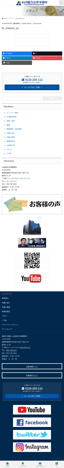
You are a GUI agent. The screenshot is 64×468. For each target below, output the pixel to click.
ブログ (9, 149)
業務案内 (5, 298)
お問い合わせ (40, 464)
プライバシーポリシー (10, 324)
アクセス (22, 464)
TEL (56, 464)
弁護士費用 (11, 137)
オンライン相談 (12, 112)
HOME (7, 464)
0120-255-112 (25, 178)
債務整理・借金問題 (14, 129)
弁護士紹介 (11, 133)
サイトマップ (7, 329)
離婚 (8, 125)
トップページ (7, 294)
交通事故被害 (12, 116)
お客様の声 (11, 145)
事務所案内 (11, 141)
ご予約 (9, 153)
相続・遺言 (11, 121)
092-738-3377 (11, 181)
